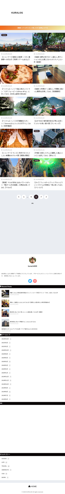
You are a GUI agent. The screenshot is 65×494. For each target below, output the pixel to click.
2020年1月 (6, 373)
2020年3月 (6, 365)
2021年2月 (6, 346)
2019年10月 (7, 384)
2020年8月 (6, 354)
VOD (4, 474)
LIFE (36, 35)
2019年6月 (6, 399)
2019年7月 (6, 395)
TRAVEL (4, 35)
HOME (32, 486)
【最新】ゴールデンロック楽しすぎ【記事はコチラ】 (32, 28)
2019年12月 (7, 377)
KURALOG (17, 13)
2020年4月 (6, 361)
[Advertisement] (48, 13)
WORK (5, 477)
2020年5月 (6, 358)
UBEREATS (7, 470)
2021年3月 (6, 343)
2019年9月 (6, 388)
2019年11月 (7, 380)
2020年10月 (7, 350)
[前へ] (19, 197)
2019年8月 (6, 392)
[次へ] (46, 197)
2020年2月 (6, 369)
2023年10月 (7, 339)
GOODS (5, 459)
